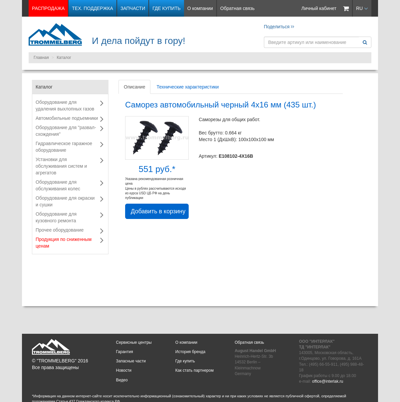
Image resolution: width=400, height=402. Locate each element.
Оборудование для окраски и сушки (65, 201)
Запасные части (131, 361)
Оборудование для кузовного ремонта (56, 217)
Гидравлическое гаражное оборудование (64, 147)
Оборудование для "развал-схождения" (66, 131)
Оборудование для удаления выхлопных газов (65, 105)
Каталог (64, 57)
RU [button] (362, 8)
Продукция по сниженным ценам (64, 243)
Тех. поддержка (92, 8)
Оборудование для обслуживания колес (58, 185)
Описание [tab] (134, 87)
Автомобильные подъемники (67, 118)
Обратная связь (237, 8)
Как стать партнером (194, 370)
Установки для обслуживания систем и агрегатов (61, 166)
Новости (123, 370)
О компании (200, 8)
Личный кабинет (318, 8)
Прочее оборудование (60, 230)
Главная (41, 57)
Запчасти (132, 8)
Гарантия (124, 351)
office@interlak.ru (327, 381)
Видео (122, 380)
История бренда (190, 351)
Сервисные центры (134, 342)
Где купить (166, 8)
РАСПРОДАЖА (48, 8)
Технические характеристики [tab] (187, 87)
